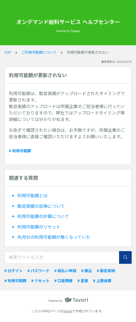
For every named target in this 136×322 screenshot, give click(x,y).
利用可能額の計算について (43, 216)
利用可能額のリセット (38, 226)
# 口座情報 (63, 280)
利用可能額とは (32, 195)
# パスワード (38, 270)
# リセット (40, 280)
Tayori (67, 311)
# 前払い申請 (65, 270)
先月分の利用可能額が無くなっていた (53, 237)
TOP (7, 52)
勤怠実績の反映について (41, 206)
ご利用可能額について (39, 52)
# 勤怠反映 (106, 270)
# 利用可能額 (20, 150)
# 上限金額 (102, 280)
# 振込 (86, 270)
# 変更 (82, 280)
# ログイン (13, 270)
